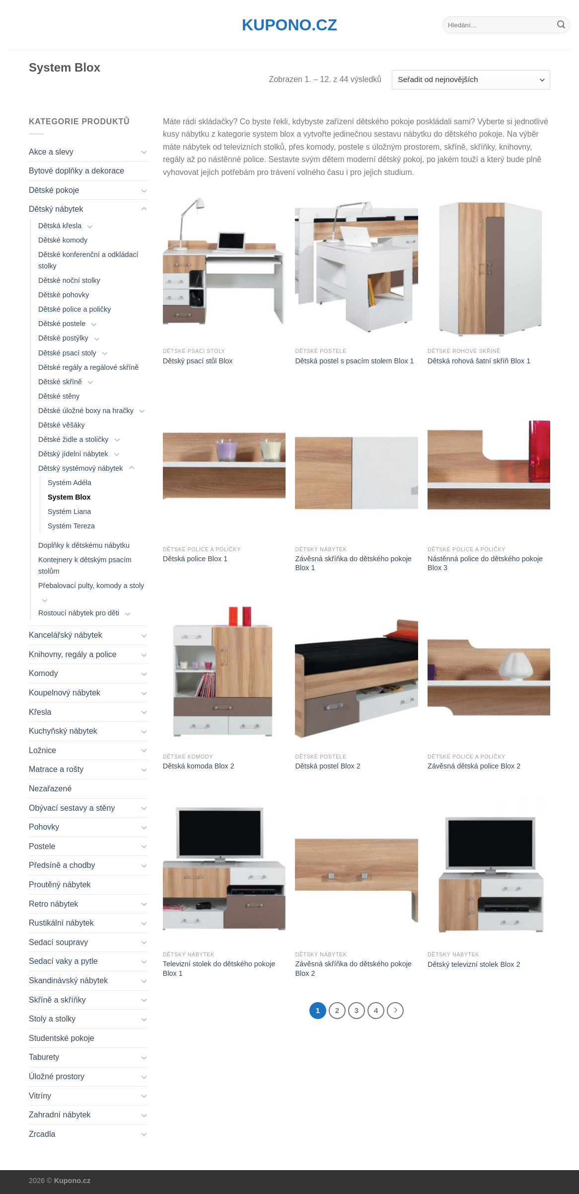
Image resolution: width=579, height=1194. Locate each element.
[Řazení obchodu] (471, 79)
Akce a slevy (51, 152)
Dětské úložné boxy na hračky (86, 411)
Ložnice (42, 750)
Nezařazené (50, 788)
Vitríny (40, 1096)
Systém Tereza (71, 526)
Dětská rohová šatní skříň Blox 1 (479, 361)
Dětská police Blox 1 (195, 559)
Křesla (40, 712)
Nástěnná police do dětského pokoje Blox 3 (485, 563)
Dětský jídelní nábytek (73, 454)
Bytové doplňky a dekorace (76, 171)
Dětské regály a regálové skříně (88, 367)
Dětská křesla (59, 226)
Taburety (44, 1057)
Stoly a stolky (52, 1019)
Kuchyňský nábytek (63, 731)
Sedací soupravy (58, 942)
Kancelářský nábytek (65, 635)
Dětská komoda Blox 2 (198, 766)
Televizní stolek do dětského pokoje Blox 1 (219, 968)
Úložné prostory (56, 1076)
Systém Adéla (69, 483)
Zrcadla (42, 1134)
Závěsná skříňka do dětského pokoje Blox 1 (353, 563)
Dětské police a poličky (74, 309)
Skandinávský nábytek (68, 980)
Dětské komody (62, 240)
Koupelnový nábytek (64, 692)
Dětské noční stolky (69, 280)
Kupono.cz (289, 25)
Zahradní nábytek (60, 1114)
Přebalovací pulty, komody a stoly (91, 586)
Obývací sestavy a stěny (72, 808)
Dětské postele (61, 324)
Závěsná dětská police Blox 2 (474, 766)
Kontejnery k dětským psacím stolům (85, 565)
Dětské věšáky (61, 425)
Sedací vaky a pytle (63, 961)
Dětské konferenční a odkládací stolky (88, 260)
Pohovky (44, 827)
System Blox (69, 497)
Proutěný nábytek (60, 884)
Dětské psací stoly (67, 353)
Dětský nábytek (56, 209)
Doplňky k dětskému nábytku (84, 545)
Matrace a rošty (56, 769)
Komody (43, 673)
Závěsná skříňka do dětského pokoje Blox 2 (353, 968)
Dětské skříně (60, 382)
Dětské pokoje (54, 190)
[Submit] (561, 24)
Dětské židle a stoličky (73, 439)
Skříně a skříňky (57, 1000)
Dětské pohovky (63, 295)
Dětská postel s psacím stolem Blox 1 (354, 361)
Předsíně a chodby (62, 865)
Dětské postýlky (63, 338)
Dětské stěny (58, 396)
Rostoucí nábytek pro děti (78, 613)
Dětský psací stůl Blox (198, 361)
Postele (42, 846)
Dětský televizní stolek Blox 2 (474, 964)
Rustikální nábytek (61, 923)
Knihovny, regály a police (73, 654)
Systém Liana (69, 511)
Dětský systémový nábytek (80, 468)
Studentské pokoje (61, 1038)
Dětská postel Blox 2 (327, 766)
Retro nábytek (53, 904)
